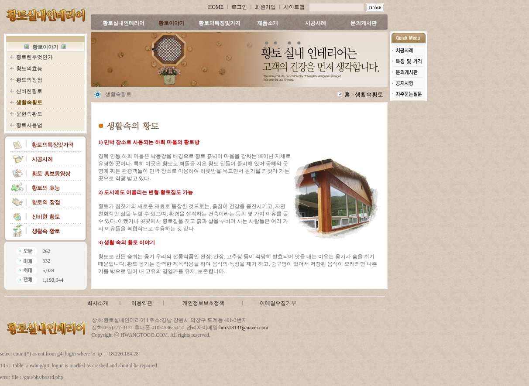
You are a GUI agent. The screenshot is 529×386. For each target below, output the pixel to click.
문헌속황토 (29, 114)
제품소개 (267, 23)
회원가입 (265, 7)
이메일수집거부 (278, 303)
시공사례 (315, 23)
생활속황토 (369, 94)
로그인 (239, 7)
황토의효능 (29, 68)
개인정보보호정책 (203, 303)
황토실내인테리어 (123, 23)
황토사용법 (29, 125)
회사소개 (97, 303)
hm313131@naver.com (244, 328)
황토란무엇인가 (34, 57)
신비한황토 (29, 91)
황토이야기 (171, 23)
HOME (215, 7)
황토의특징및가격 (219, 23)
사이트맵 (294, 7)
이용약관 (141, 303)
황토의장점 (29, 80)
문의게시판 (363, 23)
